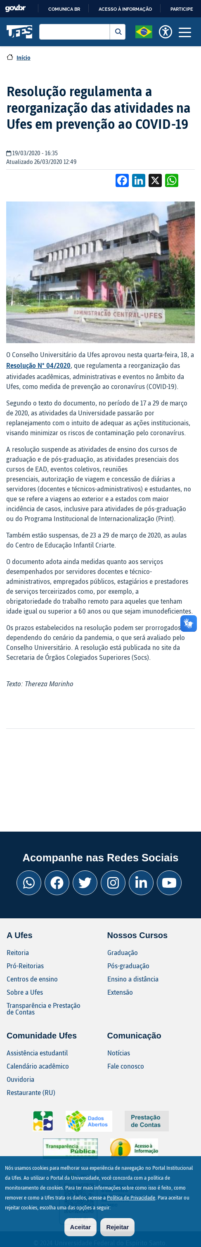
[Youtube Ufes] (169, 882)
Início (24, 58)
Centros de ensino (32, 978)
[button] (143, 31)
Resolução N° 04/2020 (38, 365)
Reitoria (18, 952)
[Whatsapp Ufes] (29, 882)
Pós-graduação (128, 965)
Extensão (120, 992)
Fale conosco (125, 1066)
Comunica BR (64, 9)
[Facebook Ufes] (57, 882)
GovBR (15, 8)
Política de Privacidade (131, 1202)
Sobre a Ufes (25, 992)
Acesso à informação (125, 9)
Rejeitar (117, 1231)
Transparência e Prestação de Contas (43, 1008)
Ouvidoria (20, 1079)
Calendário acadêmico (38, 1066)
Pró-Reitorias (25, 965)
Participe (181, 9)
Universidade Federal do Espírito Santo (20, 31)
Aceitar (80, 1231)
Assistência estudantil (37, 1052)
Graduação (122, 952)
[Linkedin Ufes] (141, 882)
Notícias (118, 1052)
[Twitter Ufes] (85, 882)
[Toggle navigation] (184, 32)
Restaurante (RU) (31, 1092)
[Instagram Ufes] (113, 882)
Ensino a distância (132, 978)
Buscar (117, 32)
